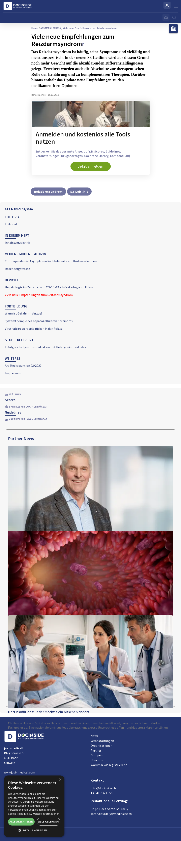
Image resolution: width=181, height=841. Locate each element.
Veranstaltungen (102, 741)
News (94, 736)
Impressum (13, 373)
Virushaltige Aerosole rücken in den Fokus (33, 329)
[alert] (34, 806)
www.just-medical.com (19, 772)
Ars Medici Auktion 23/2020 (23, 366)
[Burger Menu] (176, 6)
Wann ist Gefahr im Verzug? (23, 313)
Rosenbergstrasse (17, 269)
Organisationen (101, 746)
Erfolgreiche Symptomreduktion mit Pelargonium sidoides (45, 347)
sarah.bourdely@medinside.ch (111, 814)
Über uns (97, 760)
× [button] (59, 779)
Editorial (11, 224)
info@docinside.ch (103, 788)
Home (34, 28)
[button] (34, 830)
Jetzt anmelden (90, 166)
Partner (96, 750)
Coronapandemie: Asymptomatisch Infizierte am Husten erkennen (51, 261)
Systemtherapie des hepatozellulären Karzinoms (39, 321)
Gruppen (96, 755)
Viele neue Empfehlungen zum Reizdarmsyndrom (39, 295)
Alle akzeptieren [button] (21, 821)
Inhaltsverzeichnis (17, 243)
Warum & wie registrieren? (109, 765)
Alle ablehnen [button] (48, 821)
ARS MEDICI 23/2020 (19, 209)
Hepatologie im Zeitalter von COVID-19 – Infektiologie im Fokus (49, 287)
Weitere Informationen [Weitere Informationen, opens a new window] (46, 813)
